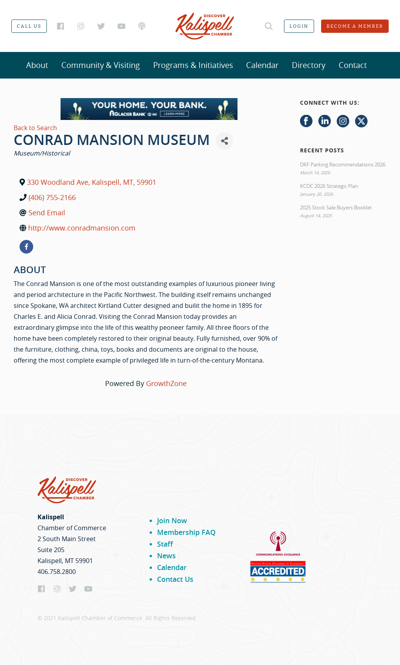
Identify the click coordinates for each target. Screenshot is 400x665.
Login (299, 26)
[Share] (224, 141)
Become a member (355, 26)
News (166, 555)
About (37, 65)
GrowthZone (166, 383)
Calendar (262, 65)
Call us (29, 26)
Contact (353, 65)
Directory (308, 65)
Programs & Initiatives (193, 65)
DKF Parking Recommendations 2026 (343, 164)
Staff (165, 544)
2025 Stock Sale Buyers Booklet (336, 207)
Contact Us (175, 579)
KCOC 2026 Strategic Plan (329, 185)
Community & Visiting (100, 65)
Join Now (172, 520)
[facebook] (26, 247)
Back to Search (35, 127)
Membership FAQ (186, 532)
